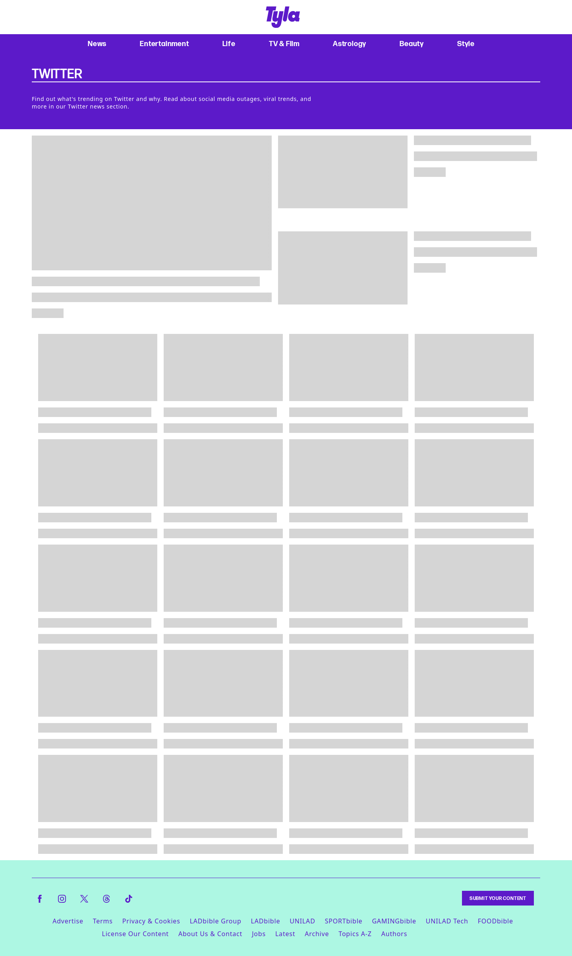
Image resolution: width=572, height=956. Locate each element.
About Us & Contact (210, 933)
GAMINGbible (394, 921)
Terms (103, 921)
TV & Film (284, 43)
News (97, 43)
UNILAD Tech (447, 921)
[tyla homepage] (283, 17)
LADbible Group (216, 921)
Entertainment (164, 43)
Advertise (67, 921)
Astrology (349, 43)
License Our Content (135, 933)
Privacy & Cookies (151, 921)
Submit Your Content (498, 898)
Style (466, 43)
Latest (285, 933)
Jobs (259, 933)
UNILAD (302, 921)
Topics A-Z (354, 933)
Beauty (412, 43)
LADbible (265, 921)
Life (229, 43)
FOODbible (495, 921)
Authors (394, 933)
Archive (317, 933)
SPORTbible (344, 921)
